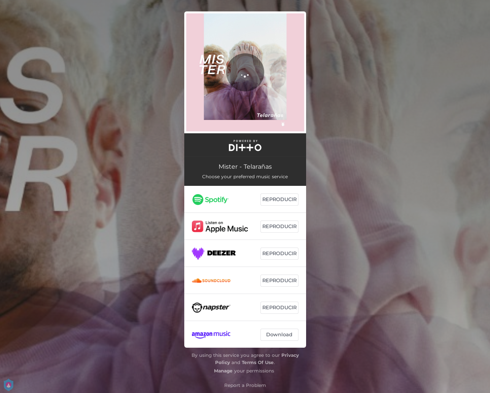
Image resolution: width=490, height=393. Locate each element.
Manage (223, 371)
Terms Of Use (258, 362)
